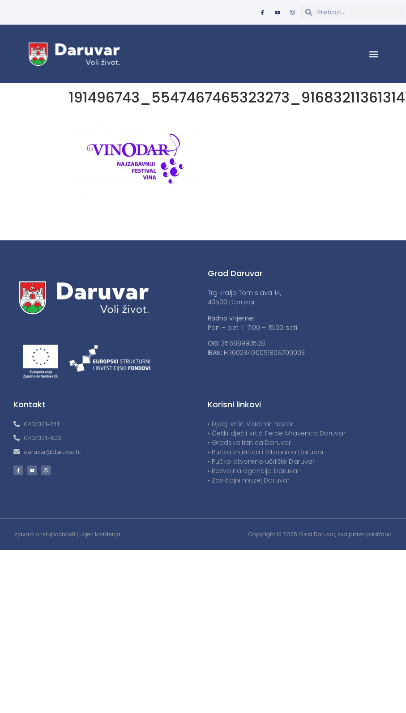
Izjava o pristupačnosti (44, 534)
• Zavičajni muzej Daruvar (249, 480)
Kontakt (29, 404)
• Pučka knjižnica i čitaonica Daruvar (266, 452)
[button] (374, 54)
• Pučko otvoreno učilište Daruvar (261, 461)
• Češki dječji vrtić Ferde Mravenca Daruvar (277, 433)
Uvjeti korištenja (99, 534)
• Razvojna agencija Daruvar (254, 470)
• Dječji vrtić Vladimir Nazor (250, 423)
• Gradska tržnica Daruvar (249, 442)
